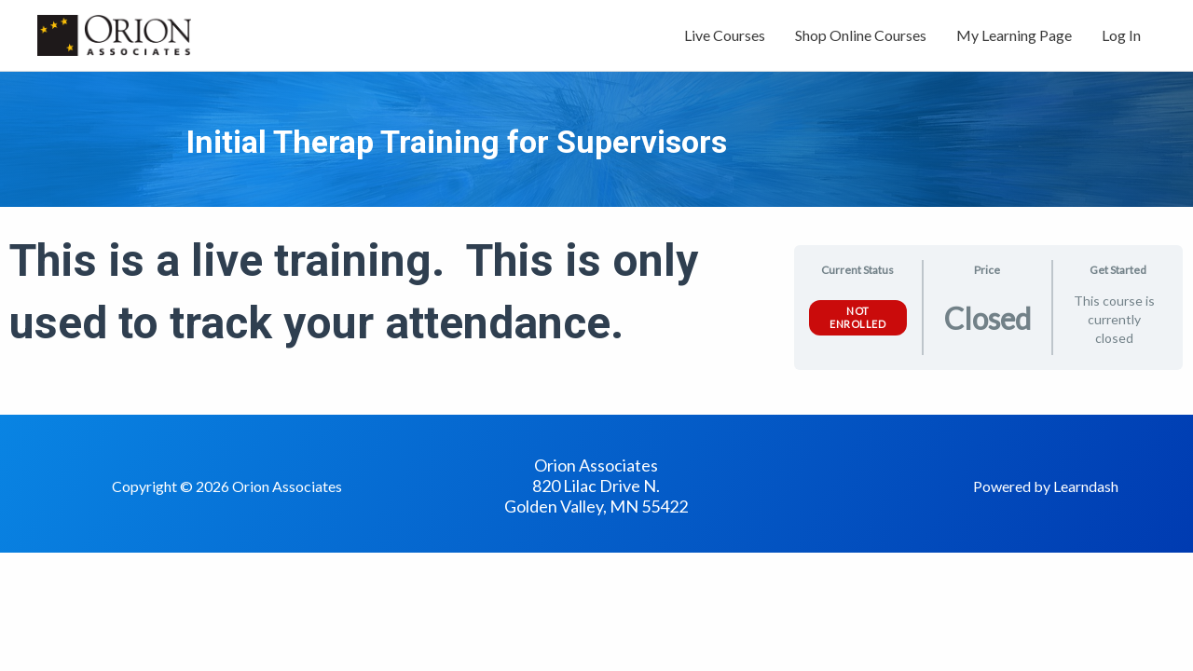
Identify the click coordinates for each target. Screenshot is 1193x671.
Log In (1121, 35)
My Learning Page (1014, 35)
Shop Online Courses (860, 35)
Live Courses (724, 35)
